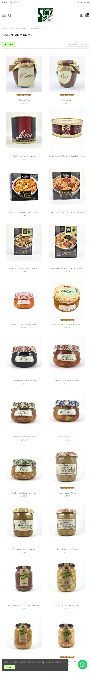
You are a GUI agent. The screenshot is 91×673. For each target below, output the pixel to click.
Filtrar (9, 44)
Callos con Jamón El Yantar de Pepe (24, 212)
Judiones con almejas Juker (67, 605)
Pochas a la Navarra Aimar (24, 493)
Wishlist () (83, 2)
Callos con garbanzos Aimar (24, 324)
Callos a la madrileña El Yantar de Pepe (67, 212)
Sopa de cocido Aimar (67, 493)
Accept (9, 667)
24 (85, 44)
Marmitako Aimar (67, 437)
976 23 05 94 (14, 2)
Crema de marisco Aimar (24, 549)
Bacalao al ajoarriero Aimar (24, 437)
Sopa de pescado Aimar (67, 549)
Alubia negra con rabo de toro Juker (24, 605)
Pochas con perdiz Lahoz (24, 156)
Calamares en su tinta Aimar (24, 380)
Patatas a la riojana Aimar (67, 380)
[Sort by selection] (73, 45)
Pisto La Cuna (24, 100)
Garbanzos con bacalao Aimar (67, 324)
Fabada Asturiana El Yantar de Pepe (67, 268)
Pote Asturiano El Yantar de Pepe (24, 268)
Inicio (4, 2)
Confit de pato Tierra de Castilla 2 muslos (67, 156)
